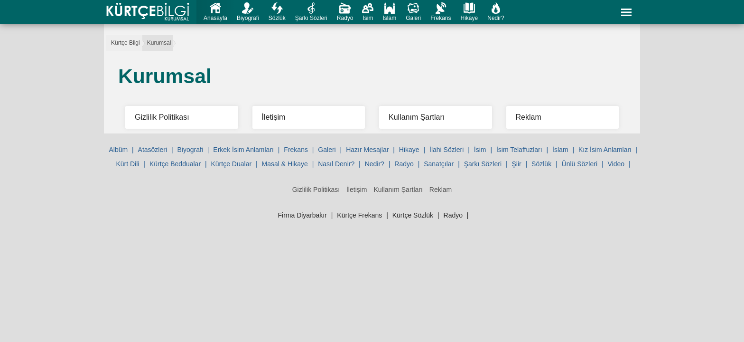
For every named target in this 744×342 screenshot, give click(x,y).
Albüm (118, 149)
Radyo (345, 18)
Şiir (516, 164)
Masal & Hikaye (285, 164)
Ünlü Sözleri (579, 164)
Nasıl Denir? (336, 164)
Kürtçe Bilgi (125, 42)
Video (615, 164)
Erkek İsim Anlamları (243, 149)
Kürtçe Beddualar (175, 164)
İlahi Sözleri (446, 149)
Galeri (413, 18)
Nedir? (495, 18)
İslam (389, 18)
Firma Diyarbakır (302, 215)
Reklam (440, 189)
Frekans (440, 18)
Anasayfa (215, 18)
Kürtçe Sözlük (412, 215)
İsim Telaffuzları (519, 149)
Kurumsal (159, 42)
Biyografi (248, 18)
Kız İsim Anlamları (605, 149)
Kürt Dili (127, 164)
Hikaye (469, 18)
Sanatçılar (439, 164)
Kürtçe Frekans (359, 215)
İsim (368, 18)
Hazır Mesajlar (367, 149)
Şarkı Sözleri (311, 18)
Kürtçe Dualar (231, 164)
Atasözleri (152, 149)
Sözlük (277, 18)
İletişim (356, 189)
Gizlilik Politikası (316, 189)
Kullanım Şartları (397, 189)
